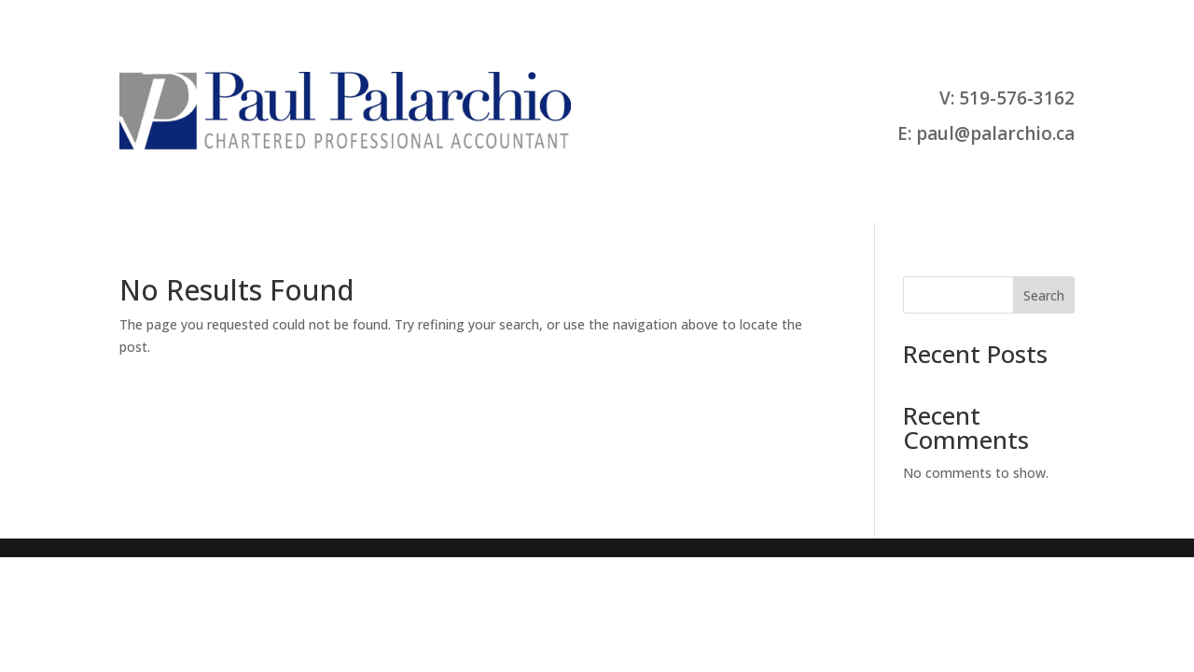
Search (1043, 295)
